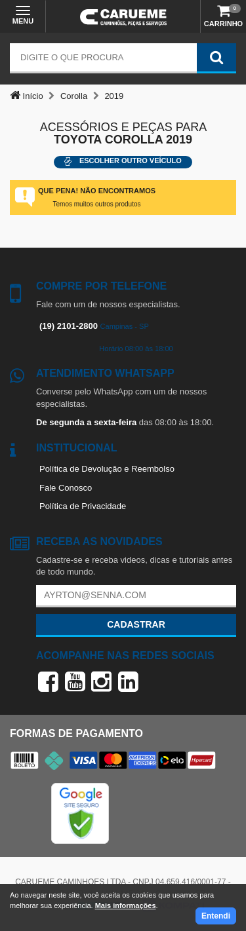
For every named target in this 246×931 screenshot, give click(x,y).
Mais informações (125, 905)
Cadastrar (136, 624)
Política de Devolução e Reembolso (106, 469)
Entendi (215, 916)
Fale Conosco (65, 488)
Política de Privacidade (82, 506)
